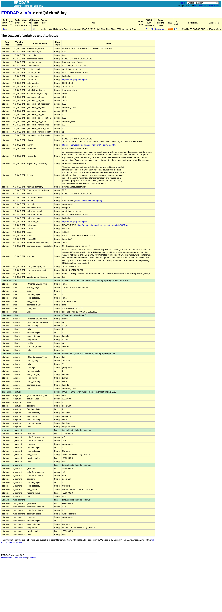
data (5, 29)
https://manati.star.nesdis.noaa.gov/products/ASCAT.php (103, 225)
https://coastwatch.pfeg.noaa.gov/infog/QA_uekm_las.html (89, 145)
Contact (32, 558)
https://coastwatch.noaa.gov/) (88, 200)
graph (24, 29)
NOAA (197, 5)
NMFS (203, 5)
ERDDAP (10, 12)
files (35, 29)
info (27, 12)
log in (183, 3)
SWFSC (210, 5)
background (160, 29)
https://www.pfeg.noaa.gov (74, 79)
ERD (216, 5)
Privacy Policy (20, 558)
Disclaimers (6, 558)
